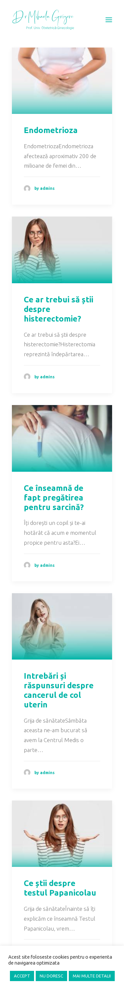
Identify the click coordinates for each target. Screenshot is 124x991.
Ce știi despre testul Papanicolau (60, 888)
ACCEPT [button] (22, 976)
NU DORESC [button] (51, 976)
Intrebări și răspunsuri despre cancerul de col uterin (59, 690)
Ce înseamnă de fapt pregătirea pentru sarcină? (54, 498)
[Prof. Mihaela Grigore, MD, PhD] (43, 19)
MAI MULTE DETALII (92, 976)
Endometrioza (51, 130)
